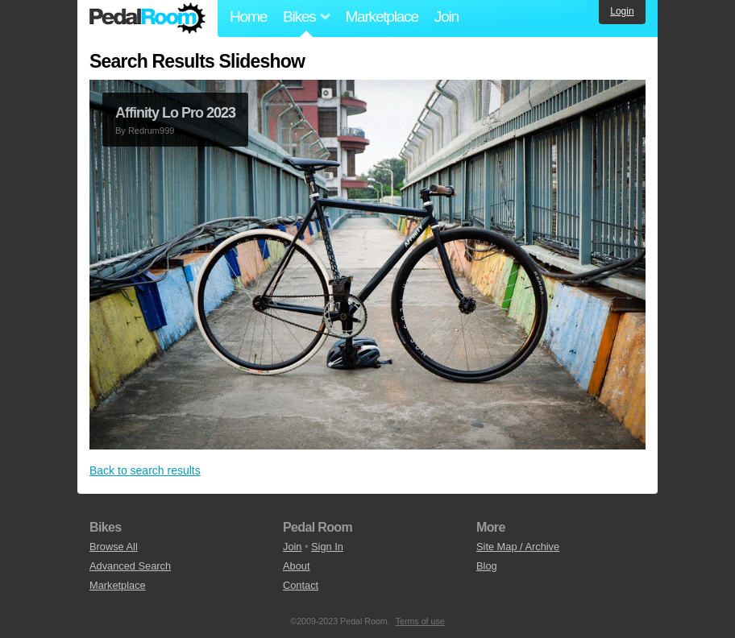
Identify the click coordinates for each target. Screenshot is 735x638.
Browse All (113, 547)
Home (248, 16)
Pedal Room (147, 18)
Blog (486, 566)
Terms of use (420, 621)
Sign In (327, 547)
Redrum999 (151, 130)
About (296, 566)
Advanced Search (130, 566)
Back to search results (145, 470)
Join (446, 16)
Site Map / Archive (517, 547)
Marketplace (381, 16)
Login (621, 11)
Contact (300, 585)
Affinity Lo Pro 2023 (175, 113)
